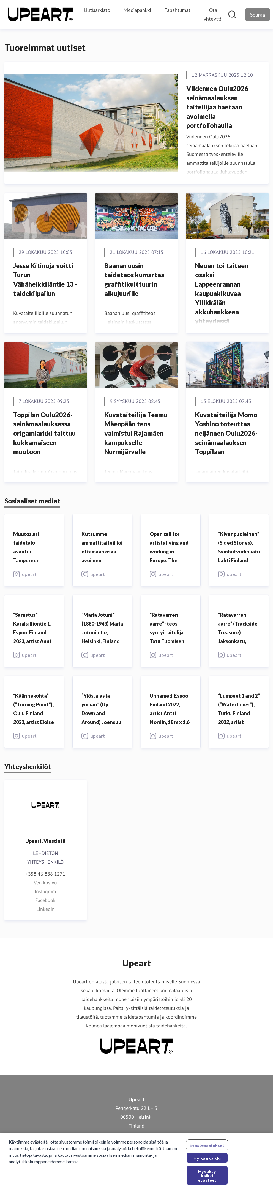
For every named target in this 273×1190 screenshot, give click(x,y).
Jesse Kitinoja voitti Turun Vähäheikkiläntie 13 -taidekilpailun (45, 279)
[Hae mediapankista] (232, 14)
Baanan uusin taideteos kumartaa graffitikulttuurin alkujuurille (134, 279)
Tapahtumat (177, 10)
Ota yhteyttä (213, 14)
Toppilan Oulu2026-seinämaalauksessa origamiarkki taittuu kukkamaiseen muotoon (44, 433)
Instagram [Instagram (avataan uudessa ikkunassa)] (45, 891)
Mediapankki (137, 10)
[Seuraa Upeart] (257, 14)
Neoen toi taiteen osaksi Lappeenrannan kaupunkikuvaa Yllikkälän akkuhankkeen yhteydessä (221, 293)
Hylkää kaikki (207, 1161)
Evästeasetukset (207, 1148)
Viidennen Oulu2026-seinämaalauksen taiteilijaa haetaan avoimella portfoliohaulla (218, 106)
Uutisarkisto (97, 10)
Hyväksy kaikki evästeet (207, 1179)
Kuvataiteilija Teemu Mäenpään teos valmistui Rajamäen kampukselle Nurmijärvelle (135, 433)
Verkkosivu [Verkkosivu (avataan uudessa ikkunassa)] (45, 882)
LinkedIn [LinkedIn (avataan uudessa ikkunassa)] (45, 909)
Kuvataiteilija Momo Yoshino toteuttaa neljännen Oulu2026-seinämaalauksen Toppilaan (226, 433)
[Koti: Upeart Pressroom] (40, 14)
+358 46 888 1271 (45, 874)
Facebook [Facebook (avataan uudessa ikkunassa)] (45, 900)
